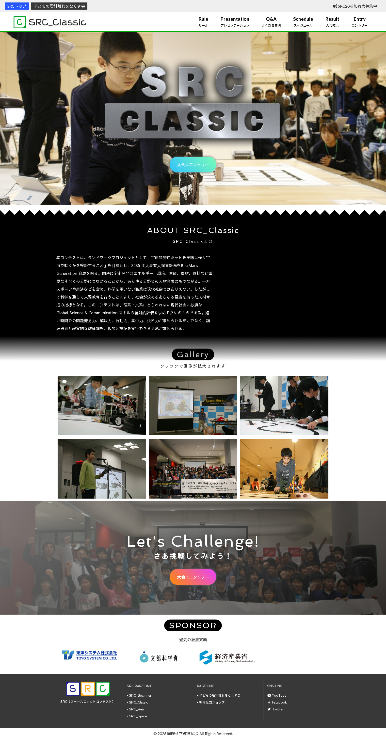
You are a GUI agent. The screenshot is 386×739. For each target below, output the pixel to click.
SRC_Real (137, 709)
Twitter (278, 709)
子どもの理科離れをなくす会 (59, 6)
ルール (203, 21)
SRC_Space (138, 716)
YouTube (279, 695)
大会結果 (332, 21)
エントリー (360, 21)
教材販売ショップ (212, 702)
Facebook (279, 702)
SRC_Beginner (140, 695)
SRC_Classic (138, 702)
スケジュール (303, 21)
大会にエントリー (193, 164)
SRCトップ (16, 6)
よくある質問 (271, 21)
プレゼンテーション (235, 21)
